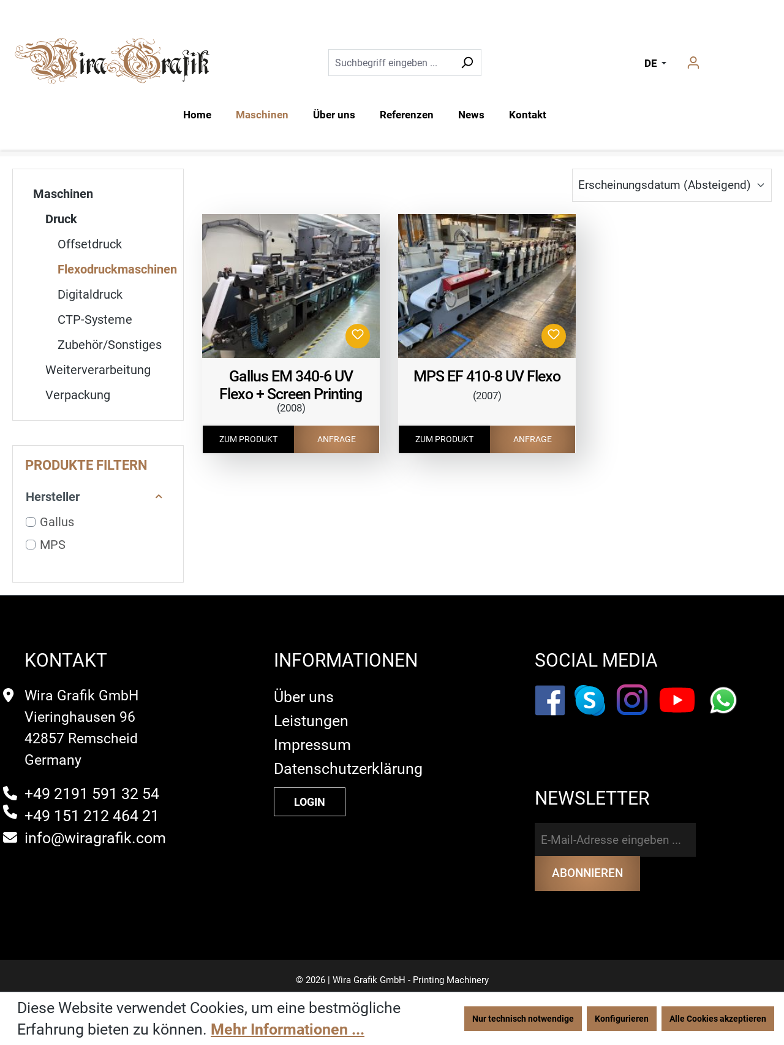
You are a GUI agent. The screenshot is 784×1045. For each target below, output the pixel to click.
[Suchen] (467, 62)
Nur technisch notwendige (523, 1019)
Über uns (304, 688)
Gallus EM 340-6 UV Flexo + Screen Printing (290, 385)
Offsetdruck (90, 244)
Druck (61, 219)
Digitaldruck (90, 294)
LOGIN (309, 792)
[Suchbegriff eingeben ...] (391, 62)
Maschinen (63, 193)
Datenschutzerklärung (348, 759)
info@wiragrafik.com (95, 829)
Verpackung (77, 395)
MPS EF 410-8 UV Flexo (486, 376)
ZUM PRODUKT (248, 439)
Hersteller (95, 496)
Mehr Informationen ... (287, 1029)
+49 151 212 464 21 (91, 807)
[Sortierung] (672, 185)
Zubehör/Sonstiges (110, 344)
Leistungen (311, 712)
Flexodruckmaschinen (117, 269)
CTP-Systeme (95, 319)
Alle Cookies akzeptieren (717, 1019)
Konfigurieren (622, 1019)
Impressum (312, 736)
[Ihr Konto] (693, 62)
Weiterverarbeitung (98, 369)
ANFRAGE (336, 439)
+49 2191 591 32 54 (91, 785)
